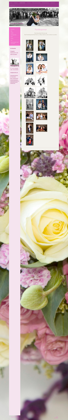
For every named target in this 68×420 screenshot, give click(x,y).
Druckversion (13, 416)
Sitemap (17, 416)
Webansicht (56, 417)
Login (57, 416)
